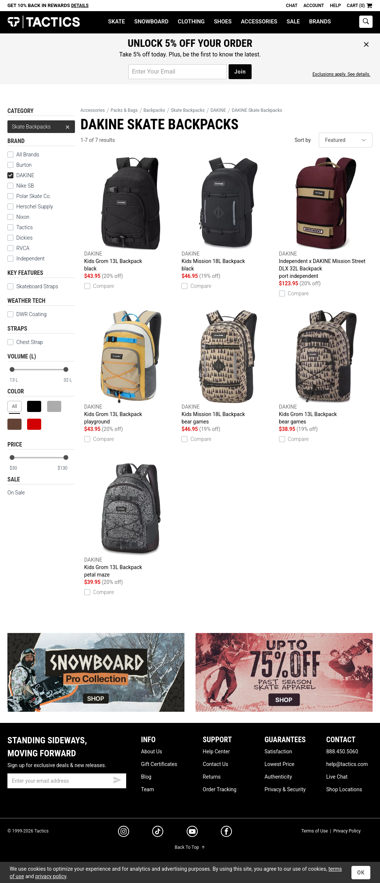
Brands (320, 21)
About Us (151, 751)
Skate (116, 21)
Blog (146, 777)
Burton (24, 165)
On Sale (16, 493)
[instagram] (123, 832)
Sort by (303, 140)
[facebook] (226, 832)
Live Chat (337, 777)
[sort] (346, 140)
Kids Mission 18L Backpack (228, 214)
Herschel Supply (34, 207)
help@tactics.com (347, 764)
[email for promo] (177, 71)
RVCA (22, 248)
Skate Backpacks (41, 126)
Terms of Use (314, 831)
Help (335, 5)
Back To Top (190, 847)
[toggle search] (366, 22)
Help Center (216, 751)
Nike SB (25, 186)
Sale (293, 21)
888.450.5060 (342, 751)
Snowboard (151, 21)
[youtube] (192, 832)
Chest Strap (29, 342)
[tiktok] (157, 832)
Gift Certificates (159, 764)
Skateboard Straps (37, 286)
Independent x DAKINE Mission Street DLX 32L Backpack (326, 218)
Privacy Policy (347, 831)
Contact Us (215, 764)
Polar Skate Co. (33, 196)
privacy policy (50, 876)
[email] (66, 780)
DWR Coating (31, 314)
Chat (292, 5)
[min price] (18, 468)
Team (147, 789)
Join (240, 72)
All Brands (27, 155)
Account (314, 5)
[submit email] (117, 779)
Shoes (223, 21)
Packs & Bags (124, 110)
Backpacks (154, 110)
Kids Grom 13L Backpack (131, 214)
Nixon (22, 217)
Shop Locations (344, 789)
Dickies (24, 238)
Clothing (191, 21)
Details (80, 5)
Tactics (43, 22)
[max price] (66, 468)
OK (361, 873)
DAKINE (20, 175)
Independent (30, 259)
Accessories (259, 21)
